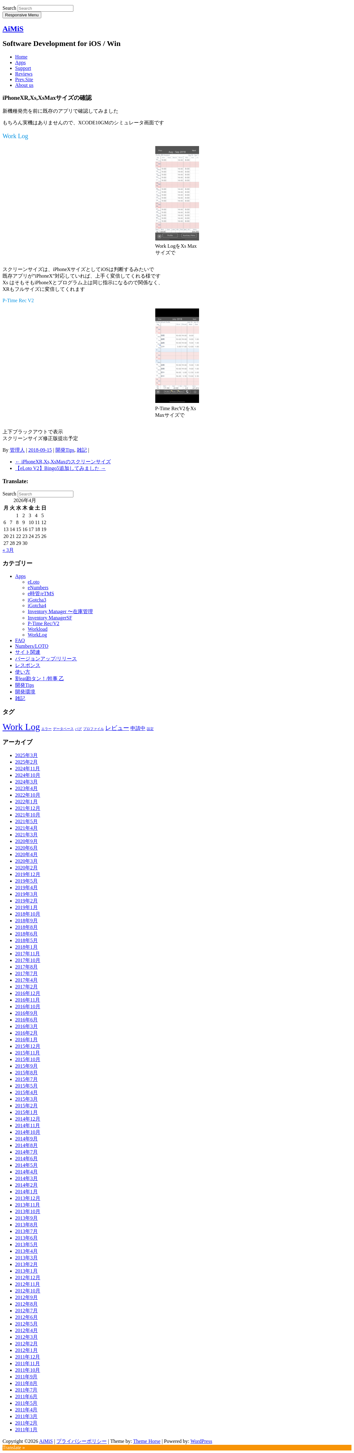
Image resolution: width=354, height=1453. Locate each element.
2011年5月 (26, 1403)
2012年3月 (26, 1337)
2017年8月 (26, 967)
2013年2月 (26, 1264)
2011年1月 (26, 1429)
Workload (38, 629)
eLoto (33, 582)
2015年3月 (26, 1099)
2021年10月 (27, 814)
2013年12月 (27, 1198)
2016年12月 (27, 993)
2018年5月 (26, 940)
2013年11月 (27, 1204)
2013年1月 (26, 1271)
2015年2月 (26, 1105)
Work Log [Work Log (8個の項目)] (21, 727)
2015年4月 (26, 1092)
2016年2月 (26, 1033)
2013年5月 (26, 1244)
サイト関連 (27, 652)
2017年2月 (26, 986)
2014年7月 (26, 1152)
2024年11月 (27, 768)
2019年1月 (26, 907)
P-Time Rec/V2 (43, 623)
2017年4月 (26, 980)
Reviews (23, 73)
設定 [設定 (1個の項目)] (150, 729)
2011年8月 (26, 1383)
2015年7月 (26, 1079)
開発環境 (25, 691)
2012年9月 (26, 1297)
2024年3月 (26, 781)
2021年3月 (26, 834)
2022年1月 (26, 801)
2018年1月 (26, 947)
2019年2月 (26, 900)
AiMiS (13, 29)
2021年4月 (26, 828)
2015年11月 (27, 1052)
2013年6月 (26, 1238)
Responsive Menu (22, 15)
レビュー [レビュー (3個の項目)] (117, 728)
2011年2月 (26, 1423)
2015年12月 (27, 1046)
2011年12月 (27, 1357)
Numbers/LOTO (31, 646)
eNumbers (38, 587)
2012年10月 (27, 1290)
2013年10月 (27, 1211)
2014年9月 (26, 1138)
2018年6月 (26, 933)
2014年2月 (26, 1185)
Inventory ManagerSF (50, 617)
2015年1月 (26, 1112)
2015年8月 (26, 1072)
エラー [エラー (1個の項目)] (46, 729)
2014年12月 (27, 1119)
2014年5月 (26, 1165)
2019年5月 (26, 881)
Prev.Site (24, 79)
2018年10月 (27, 914)
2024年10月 (27, 775)
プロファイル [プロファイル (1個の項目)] (93, 729)
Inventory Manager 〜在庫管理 (60, 611)
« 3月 (8, 550)
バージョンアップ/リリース (46, 658)
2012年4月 (26, 1330)
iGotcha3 (37, 599)
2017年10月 (27, 960)
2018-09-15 (40, 450)
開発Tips (64, 450)
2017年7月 (26, 973)
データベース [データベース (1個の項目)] (63, 729)
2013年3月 (26, 1257)
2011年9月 (26, 1376)
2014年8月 (26, 1145)
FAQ (20, 640)
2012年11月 (27, 1284)
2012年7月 (26, 1310)
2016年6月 (26, 1019)
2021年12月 (27, 808)
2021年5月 (26, 821)
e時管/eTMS (41, 593)
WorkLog (37, 634)
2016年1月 (26, 1039)
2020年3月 (26, 861)
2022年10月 (27, 795)
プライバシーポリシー (81, 1441)
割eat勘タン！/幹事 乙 (39, 678)
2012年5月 (26, 1323)
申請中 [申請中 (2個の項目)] (138, 728)
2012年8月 (26, 1304)
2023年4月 (26, 788)
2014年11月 (27, 1125)
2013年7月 (26, 1231)
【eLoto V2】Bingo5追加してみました (60, 468)
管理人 (17, 450)
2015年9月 (26, 1066)
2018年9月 (26, 920)
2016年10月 (27, 1006)
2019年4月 (26, 887)
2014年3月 (26, 1178)
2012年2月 (26, 1343)
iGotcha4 (37, 605)
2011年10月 (27, 1370)
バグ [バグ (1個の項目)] (78, 729)
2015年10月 (27, 1059)
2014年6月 (26, 1158)
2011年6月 (26, 1396)
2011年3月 (26, 1416)
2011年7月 (26, 1390)
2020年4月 (26, 854)
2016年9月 (26, 1013)
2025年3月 (26, 755)
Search (9, 8)
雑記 (82, 450)
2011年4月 (26, 1409)
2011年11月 (27, 1363)
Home (21, 56)
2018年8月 (26, 927)
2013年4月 (26, 1251)
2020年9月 (26, 841)
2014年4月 (26, 1171)
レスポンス (27, 665)
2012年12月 (27, 1277)
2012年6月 (26, 1317)
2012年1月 (26, 1350)
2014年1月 (26, 1191)
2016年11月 (27, 1000)
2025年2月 (26, 762)
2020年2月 (26, 867)
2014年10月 (27, 1132)
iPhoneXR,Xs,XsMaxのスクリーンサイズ (63, 461)
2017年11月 (27, 953)
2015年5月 (26, 1085)
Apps (20, 62)
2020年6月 (26, 848)
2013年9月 (26, 1218)
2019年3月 (26, 894)
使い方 (22, 672)
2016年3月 (26, 1026)
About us (24, 85)
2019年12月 (27, 874)
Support (23, 68)
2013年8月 (26, 1224)
